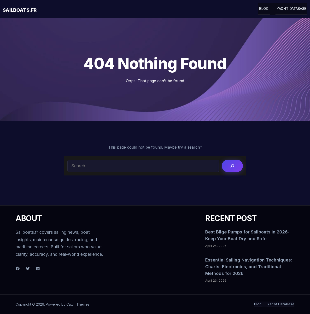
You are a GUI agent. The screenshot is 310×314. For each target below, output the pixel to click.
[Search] (232, 166)
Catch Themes (77, 304)
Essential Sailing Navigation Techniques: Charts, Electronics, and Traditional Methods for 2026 (248, 266)
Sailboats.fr (20, 10)
